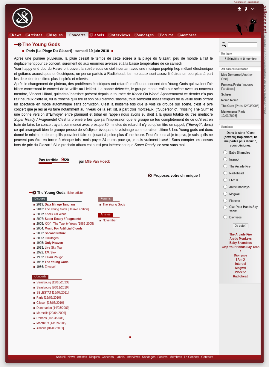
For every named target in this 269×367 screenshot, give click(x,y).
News (71, 357)
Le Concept (191, 357)
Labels (120, 357)
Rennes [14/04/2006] (50, 318)
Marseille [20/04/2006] (51, 313)
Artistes (82, 357)
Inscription (253, 1)
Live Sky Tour (54, 247)
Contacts (207, 357)
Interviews (133, 357)
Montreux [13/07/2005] (51, 323)
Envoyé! (50, 266)
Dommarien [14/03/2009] (52, 307)
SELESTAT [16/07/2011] (52, 292)
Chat (253, 41)
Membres (175, 357)
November (109, 220)
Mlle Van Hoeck (97, 161)
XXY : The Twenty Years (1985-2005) (69, 223)
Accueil (60, 357)
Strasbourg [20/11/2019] (52, 287)
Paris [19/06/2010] (48, 297)
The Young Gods (114, 204)
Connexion (240, 1)
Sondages (148, 357)
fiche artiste (75, 192)
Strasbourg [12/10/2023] (52, 282)
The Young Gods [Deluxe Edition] (67, 209)
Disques (94, 357)
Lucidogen (52, 238)
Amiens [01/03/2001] (50, 328)
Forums (163, 357)
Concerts (108, 357)
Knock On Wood (56, 214)
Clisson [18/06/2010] (50, 302)
